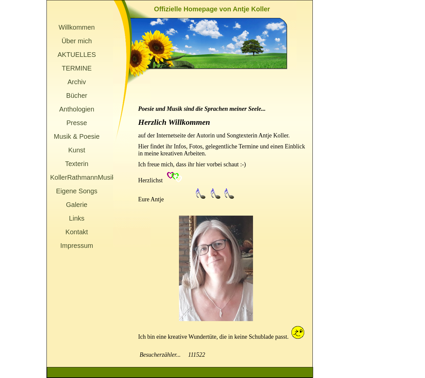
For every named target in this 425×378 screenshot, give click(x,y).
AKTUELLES (76, 54)
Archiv (76, 82)
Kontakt (76, 232)
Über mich (76, 41)
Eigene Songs (77, 191)
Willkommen (77, 27)
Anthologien (76, 109)
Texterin (76, 163)
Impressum (76, 245)
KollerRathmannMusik (76, 177)
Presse (76, 122)
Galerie (76, 204)
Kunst (76, 150)
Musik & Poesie (77, 136)
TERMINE (77, 68)
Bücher (76, 95)
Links (77, 218)
